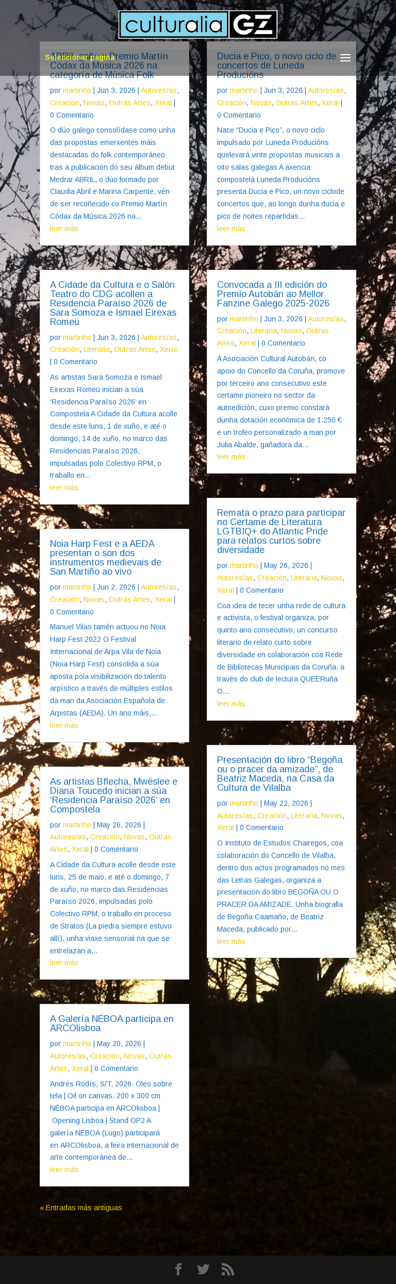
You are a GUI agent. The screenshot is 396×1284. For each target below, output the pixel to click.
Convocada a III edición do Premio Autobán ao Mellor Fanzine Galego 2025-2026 (273, 294)
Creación (64, 103)
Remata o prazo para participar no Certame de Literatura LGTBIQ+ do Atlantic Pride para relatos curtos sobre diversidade (281, 531)
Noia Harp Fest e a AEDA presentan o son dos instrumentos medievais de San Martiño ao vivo (105, 558)
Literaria (97, 349)
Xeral (163, 103)
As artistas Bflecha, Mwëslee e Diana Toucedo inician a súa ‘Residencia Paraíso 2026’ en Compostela (113, 795)
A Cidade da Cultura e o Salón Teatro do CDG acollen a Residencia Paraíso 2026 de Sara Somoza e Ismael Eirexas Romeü (113, 303)
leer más (64, 228)
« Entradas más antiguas (81, 1208)
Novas (94, 103)
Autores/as (159, 90)
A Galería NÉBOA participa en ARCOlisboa (112, 1023)
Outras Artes (130, 103)
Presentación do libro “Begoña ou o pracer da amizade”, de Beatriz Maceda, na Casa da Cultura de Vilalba (279, 774)
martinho (77, 90)
